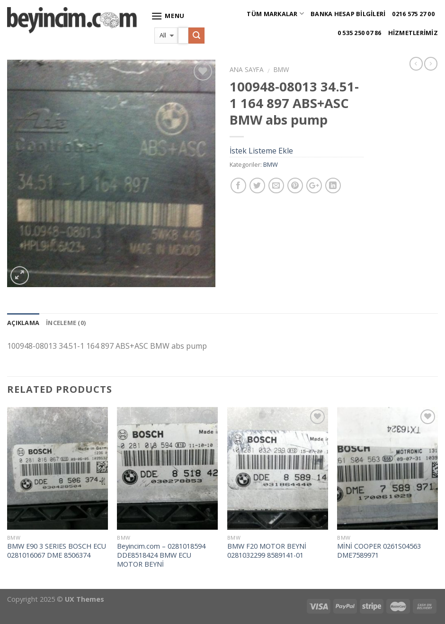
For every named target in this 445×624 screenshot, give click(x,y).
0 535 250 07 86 (360, 32)
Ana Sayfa (247, 69)
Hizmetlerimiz (413, 32)
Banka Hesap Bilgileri (348, 13)
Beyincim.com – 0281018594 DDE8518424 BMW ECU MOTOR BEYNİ (161, 555)
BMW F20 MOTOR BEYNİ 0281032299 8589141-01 (266, 551)
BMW (281, 69)
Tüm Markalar (275, 13)
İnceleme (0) (66, 322)
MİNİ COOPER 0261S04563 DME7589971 (379, 551)
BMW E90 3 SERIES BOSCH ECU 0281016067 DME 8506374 (56, 551)
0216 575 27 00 (413, 13)
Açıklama (23, 322)
